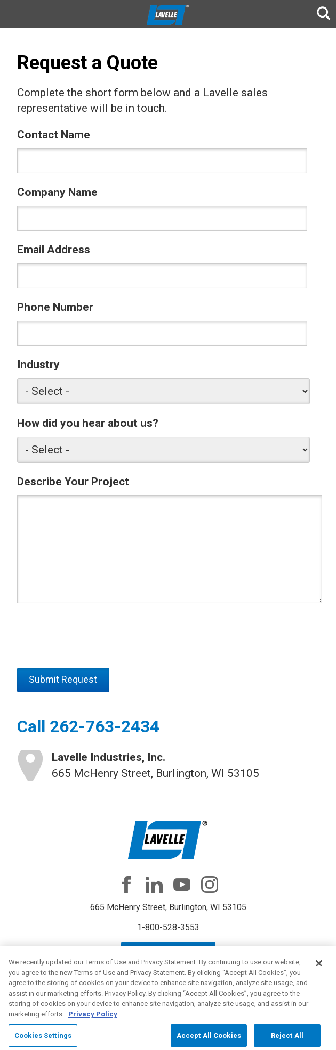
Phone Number (55, 307)
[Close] (319, 969)
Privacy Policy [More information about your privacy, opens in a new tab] (92, 1019)
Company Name (57, 192)
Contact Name (53, 134)
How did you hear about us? (87, 423)
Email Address (53, 249)
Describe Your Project (73, 481)
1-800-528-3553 (168, 927)
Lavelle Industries (168, 15)
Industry (38, 364)
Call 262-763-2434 (88, 727)
